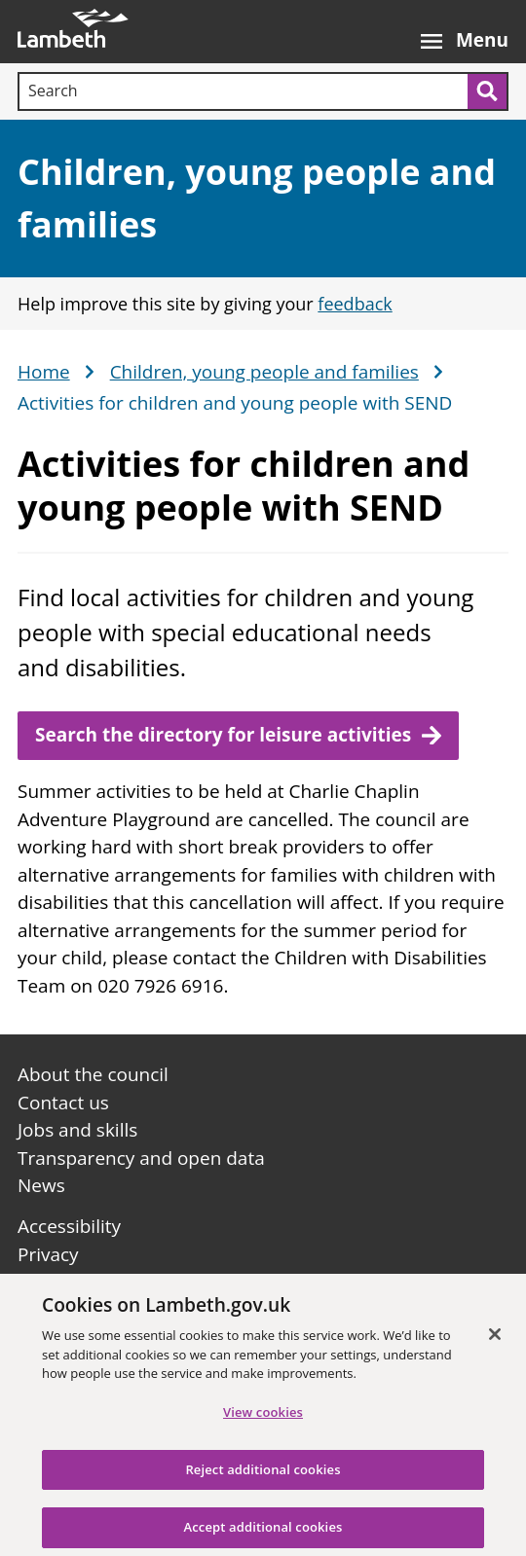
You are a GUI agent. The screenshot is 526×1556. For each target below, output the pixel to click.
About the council (93, 1074)
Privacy (48, 1254)
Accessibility (69, 1226)
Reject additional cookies (262, 1477)
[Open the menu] (464, 31)
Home (44, 372)
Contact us (63, 1102)
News (41, 1185)
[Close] (494, 1342)
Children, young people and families (264, 372)
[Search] (243, 92)
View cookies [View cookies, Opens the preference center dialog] (263, 1420)
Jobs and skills (77, 1129)
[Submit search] (488, 92)
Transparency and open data (141, 1158)
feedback (355, 303)
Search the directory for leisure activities (223, 734)
